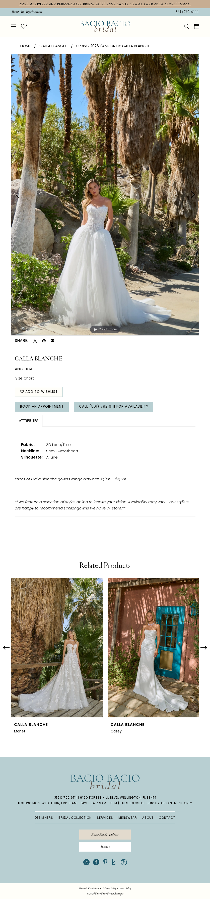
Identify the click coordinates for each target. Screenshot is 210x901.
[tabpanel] (105, 194)
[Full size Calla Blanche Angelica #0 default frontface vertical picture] (105, 194)
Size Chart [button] (24, 378)
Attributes (28, 421)
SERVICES (105, 818)
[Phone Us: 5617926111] (186, 12)
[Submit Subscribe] (105, 848)
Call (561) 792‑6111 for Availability (116, 407)
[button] (14, 26)
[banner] (105, 26)
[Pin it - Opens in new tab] (44, 341)
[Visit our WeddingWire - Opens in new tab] (124, 864)
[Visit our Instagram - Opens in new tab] (86, 864)
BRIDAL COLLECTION (75, 818)
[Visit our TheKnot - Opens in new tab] (114, 864)
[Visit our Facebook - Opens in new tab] (96, 864)
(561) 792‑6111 (65, 798)
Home (25, 45)
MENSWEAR (127, 818)
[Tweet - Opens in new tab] (35, 341)
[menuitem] (27, 12)
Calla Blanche (53, 45)
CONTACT (167, 818)
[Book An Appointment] (27, 12)
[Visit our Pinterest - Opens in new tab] (105, 864)
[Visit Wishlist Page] (24, 26)
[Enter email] (105, 836)
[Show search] (187, 26)
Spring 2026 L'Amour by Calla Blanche (113, 45)
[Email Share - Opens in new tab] (52, 340)
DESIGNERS (44, 818)
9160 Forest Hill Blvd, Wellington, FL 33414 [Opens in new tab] (118, 798)
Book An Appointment (42, 407)
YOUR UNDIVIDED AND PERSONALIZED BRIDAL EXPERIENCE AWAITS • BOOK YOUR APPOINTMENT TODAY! (105, 4)
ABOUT (148, 818)
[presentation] (57, 648)
